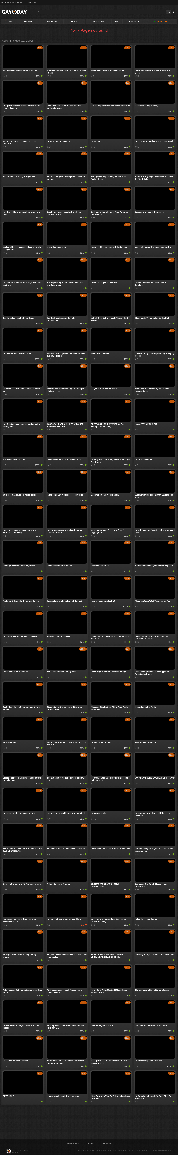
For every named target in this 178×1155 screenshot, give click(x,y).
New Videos (52, 21)
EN (174, 12)
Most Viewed (98, 21)
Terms (90, 1143)
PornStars (134, 21)
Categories (28, 21)
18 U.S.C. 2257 (107, 1143)
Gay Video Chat (32, 2)
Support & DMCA (72, 1143)
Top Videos (74, 21)
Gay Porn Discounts (7, 2)
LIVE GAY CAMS (161, 21)
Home (8, 21)
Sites (117, 21)
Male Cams (20, 2)
